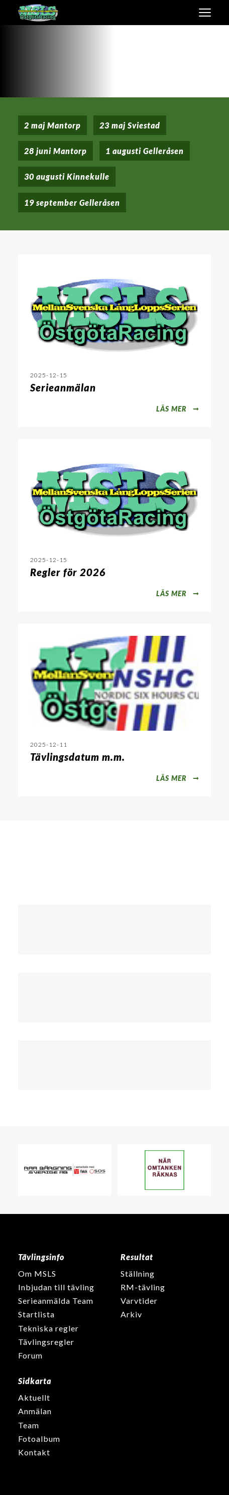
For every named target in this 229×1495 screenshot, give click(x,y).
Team (28, 1425)
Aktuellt (34, 1397)
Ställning (138, 1273)
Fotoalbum (39, 1438)
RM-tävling (143, 1287)
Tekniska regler (48, 1328)
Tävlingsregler (46, 1341)
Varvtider (139, 1300)
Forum (30, 1355)
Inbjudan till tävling (56, 1287)
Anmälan (35, 1411)
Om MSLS (37, 1273)
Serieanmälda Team (55, 1300)
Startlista (36, 1314)
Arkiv (131, 1314)
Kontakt (34, 1452)
